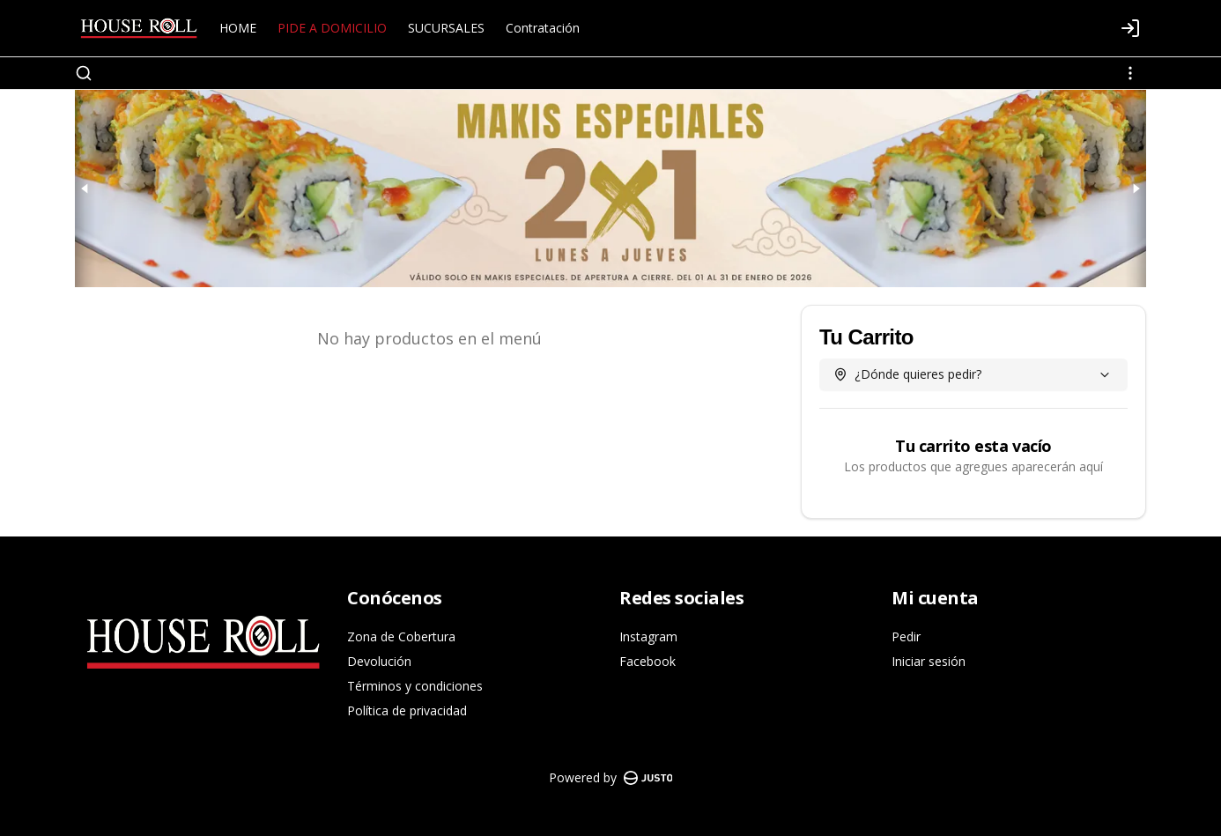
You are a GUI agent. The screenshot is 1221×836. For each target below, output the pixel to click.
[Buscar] (83, 73)
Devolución (379, 661)
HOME (237, 27)
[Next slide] (1135, 188)
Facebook (647, 661)
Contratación (543, 27)
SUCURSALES (446, 27)
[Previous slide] (85, 188)
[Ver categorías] (1130, 73)
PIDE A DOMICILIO (332, 27)
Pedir (906, 636)
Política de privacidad (407, 710)
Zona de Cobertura (401, 636)
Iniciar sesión (929, 661)
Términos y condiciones (415, 685)
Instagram (648, 636)
